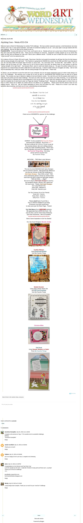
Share (3, 423)
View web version (38, 518)
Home (39, 515)
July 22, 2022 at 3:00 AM (20, 444)
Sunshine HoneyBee (10, 432)
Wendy (7, 483)
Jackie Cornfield (9, 444)
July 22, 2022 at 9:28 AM (15, 454)
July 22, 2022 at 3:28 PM (14, 464)
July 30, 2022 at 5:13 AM (15, 483)
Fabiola (7, 454)
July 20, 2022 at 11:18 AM (23, 432)
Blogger (42, 521)
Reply (6, 439)
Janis (6, 464)
